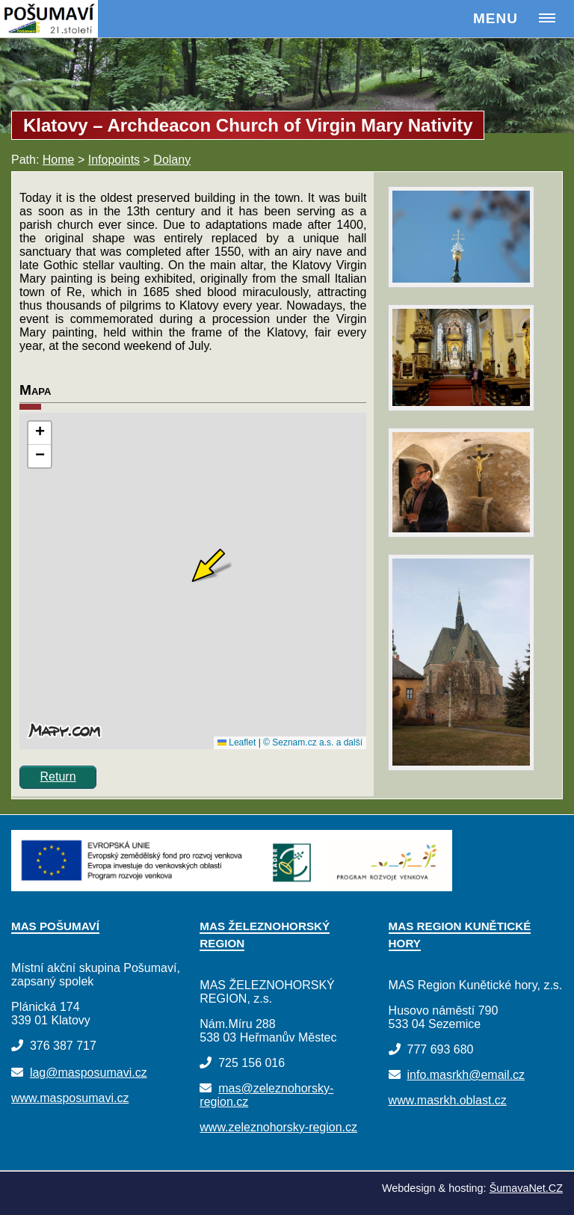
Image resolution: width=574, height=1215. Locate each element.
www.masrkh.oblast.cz (448, 1100)
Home (59, 159)
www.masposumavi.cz (70, 1098)
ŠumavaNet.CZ (526, 1188)
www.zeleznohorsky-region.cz (278, 1127)
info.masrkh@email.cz (466, 1074)
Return (58, 776)
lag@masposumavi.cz (88, 1072)
